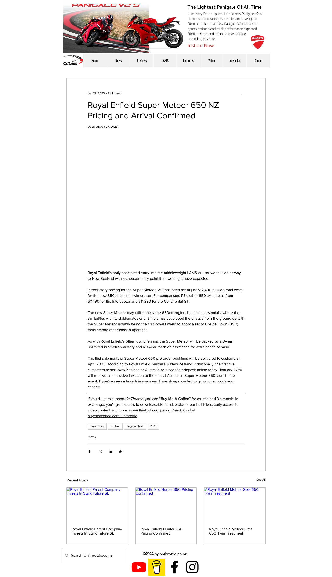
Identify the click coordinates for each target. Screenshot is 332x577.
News (92, 437)
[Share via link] (121, 451)
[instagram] (192, 567)
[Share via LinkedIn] (110, 451)
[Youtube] (138, 567)
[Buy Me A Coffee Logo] (156, 567)
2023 (153, 426)
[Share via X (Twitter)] (100, 451)
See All (261, 479)
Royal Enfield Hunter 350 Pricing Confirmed (161, 531)
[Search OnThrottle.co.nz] (94, 555)
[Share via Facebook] (90, 451)
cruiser (115, 426)
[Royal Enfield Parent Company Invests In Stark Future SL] (97, 505)
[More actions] (241, 93)
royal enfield (135, 426)
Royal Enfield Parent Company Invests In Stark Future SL (97, 531)
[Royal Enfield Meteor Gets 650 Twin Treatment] (234, 505)
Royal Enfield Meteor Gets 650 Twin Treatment (230, 531)
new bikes (97, 426)
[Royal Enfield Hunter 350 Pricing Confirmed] (166, 505)
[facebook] (174, 567)
